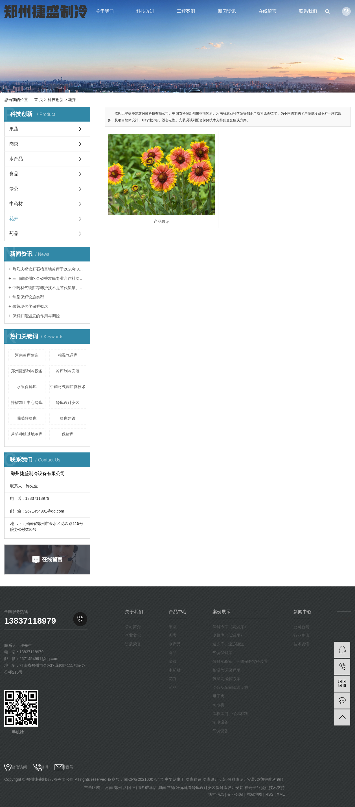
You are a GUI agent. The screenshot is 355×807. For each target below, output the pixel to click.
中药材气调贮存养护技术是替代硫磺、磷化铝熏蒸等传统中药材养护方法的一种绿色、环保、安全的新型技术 (49, 287)
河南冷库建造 (27, 355)
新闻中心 (302, 611)
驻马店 (151, 787)
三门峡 (138, 787)
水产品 (16, 158)
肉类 (13, 143)
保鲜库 (68, 434)
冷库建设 (68, 418)
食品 (13, 173)
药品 (13, 233)
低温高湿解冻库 (226, 678)
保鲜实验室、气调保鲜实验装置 (240, 661)
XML (281, 794)
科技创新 (55, 99)
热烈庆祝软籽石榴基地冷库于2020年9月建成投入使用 (49, 269)
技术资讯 (301, 644)
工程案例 (186, 11)
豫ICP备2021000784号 (143, 779)
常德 (171, 787)
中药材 (16, 203)
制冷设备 (220, 722)
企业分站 (235, 794)
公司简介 (133, 627)
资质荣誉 (133, 644)
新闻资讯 (227, 11)
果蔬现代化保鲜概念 (30, 306)
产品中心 (178, 611)
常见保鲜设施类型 (28, 297)
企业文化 (133, 635)
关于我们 (105, 11)
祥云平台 (252, 787)
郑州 (118, 787)
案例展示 (221, 611)
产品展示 (143, 194)
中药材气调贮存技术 (68, 386)
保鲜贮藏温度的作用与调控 (36, 316)
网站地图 (254, 794)
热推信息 (216, 794)
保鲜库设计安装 (241, 779)
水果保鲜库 (27, 386)
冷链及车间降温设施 (230, 687)
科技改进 (145, 11)
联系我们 (308, 11)
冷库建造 (193, 779)
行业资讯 (301, 635)
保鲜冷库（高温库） (230, 627)
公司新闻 (301, 627)
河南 (109, 787)
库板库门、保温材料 (230, 713)
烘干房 (218, 696)
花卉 (72, 99)
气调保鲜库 (222, 652)
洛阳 (127, 787)
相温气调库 (68, 355)
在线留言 (267, 11)
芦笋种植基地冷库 (27, 434)
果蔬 (13, 128)
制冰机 (218, 705)
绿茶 (13, 188)
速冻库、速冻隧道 (228, 644)
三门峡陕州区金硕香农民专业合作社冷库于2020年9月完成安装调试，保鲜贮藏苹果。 (49, 278)
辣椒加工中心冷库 (27, 402)
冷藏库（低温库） (228, 635)
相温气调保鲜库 (226, 670)
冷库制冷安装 (68, 371)
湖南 (162, 787)
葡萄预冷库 (27, 418)
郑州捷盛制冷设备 (27, 371)
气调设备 (220, 731)
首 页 (38, 99)
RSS (269, 794)
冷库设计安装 (68, 402)
